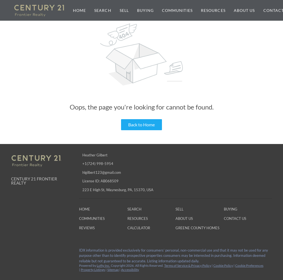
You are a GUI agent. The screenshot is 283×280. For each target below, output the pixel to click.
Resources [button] (213, 10)
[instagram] (37, 252)
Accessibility (130, 270)
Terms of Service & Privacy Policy (187, 265)
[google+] (48, 252)
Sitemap (113, 270)
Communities (177, 10)
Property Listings (93, 270)
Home (79, 10)
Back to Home (141, 124)
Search (102, 10)
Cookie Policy (223, 265)
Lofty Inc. (103, 265)
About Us (244, 10)
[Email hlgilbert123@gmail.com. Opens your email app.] (119, 172)
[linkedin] (26, 252)
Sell (124, 10)
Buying (145, 10)
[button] (86, 210)
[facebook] (15, 252)
